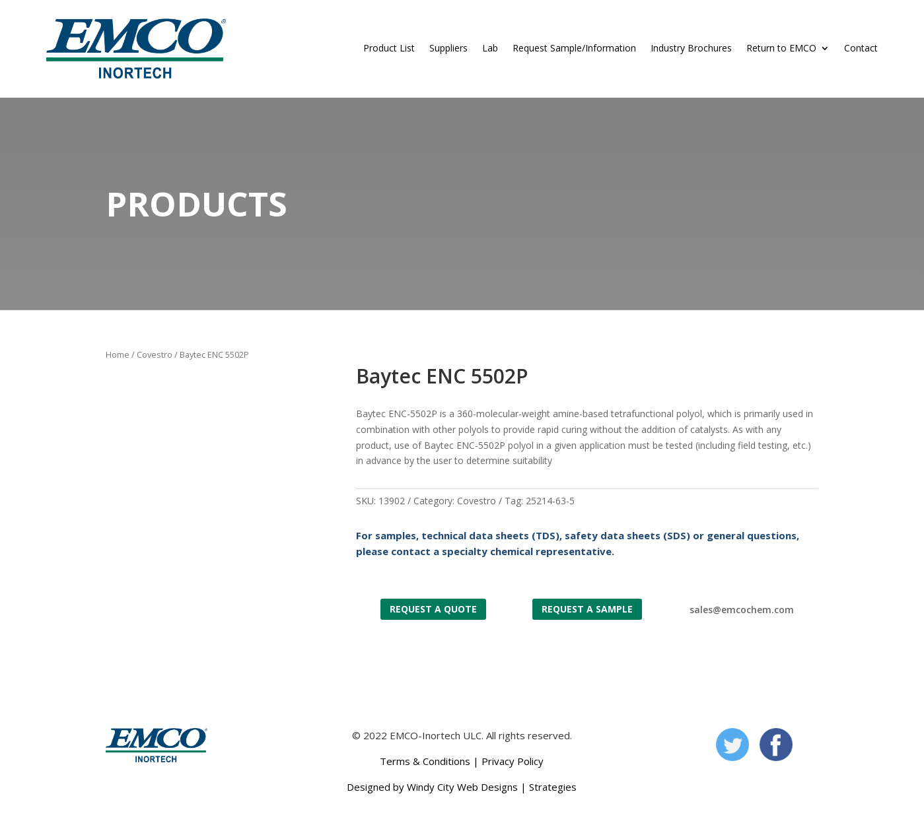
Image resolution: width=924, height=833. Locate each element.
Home (117, 354)
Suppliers (448, 48)
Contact (861, 48)
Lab (490, 48)
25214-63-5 (550, 500)
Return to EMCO (781, 48)
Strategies (553, 786)
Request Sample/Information (574, 48)
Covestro (154, 354)
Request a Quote (433, 609)
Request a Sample (587, 609)
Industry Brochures (691, 48)
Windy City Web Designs (462, 786)
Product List (389, 48)
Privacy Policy (512, 761)
